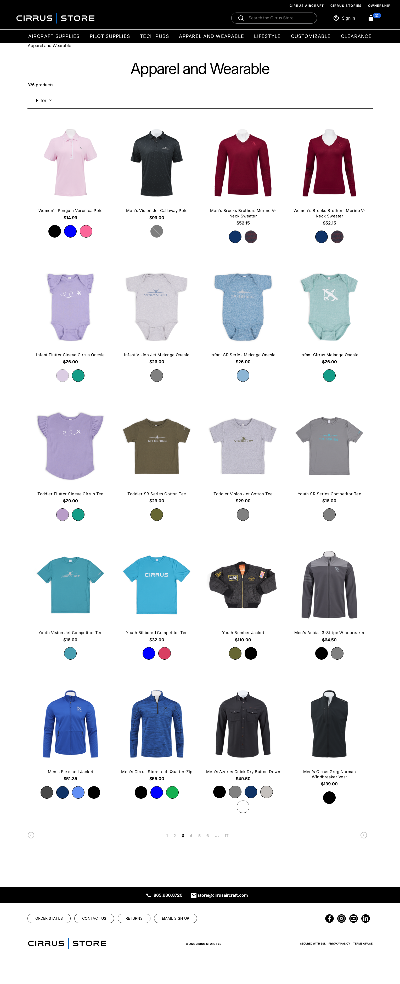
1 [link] (167, 835)
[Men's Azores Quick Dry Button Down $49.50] (243, 734)
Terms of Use (363, 943)
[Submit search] (241, 18)
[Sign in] (344, 18)
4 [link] (191, 835)
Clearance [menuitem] (356, 36)
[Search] (279, 18)
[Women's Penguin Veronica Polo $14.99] (70, 173)
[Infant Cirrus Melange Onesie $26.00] (329, 317)
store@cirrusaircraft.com (223, 895)
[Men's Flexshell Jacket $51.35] (70, 734)
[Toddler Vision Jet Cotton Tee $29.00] (243, 456)
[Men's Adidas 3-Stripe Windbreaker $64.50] (329, 595)
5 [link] (199, 835)
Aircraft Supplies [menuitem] (54, 36)
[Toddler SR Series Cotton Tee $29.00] (156, 456)
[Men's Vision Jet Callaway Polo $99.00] (156, 173)
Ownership (379, 6)
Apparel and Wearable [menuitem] (211, 36)
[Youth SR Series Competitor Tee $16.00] (329, 456)
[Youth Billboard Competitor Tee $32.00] (156, 595)
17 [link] (226, 835)
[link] (31, 836)
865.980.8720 (168, 895)
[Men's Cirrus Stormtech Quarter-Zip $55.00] (156, 734)
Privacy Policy (339, 943)
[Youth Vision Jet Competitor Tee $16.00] (70, 595)
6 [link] (207, 835)
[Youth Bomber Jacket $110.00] (243, 595)
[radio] (54, 231)
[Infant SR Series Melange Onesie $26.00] (243, 317)
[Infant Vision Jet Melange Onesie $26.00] (156, 317)
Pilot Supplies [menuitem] (110, 36)
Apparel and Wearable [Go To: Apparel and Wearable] (49, 45)
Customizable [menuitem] (311, 36)
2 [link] (174, 835)
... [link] (217, 835)
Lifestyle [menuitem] (267, 36)
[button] (374, 18)
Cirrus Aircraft (307, 6)
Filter (41, 100)
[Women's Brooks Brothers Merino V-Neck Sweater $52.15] (329, 175)
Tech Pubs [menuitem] (154, 36)
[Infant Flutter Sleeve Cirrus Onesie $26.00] (70, 317)
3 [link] (183, 835)
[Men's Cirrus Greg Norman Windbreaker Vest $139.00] (329, 736)
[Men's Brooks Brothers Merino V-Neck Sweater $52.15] (243, 175)
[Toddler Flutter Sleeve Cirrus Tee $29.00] (70, 456)
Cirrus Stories (346, 6)
